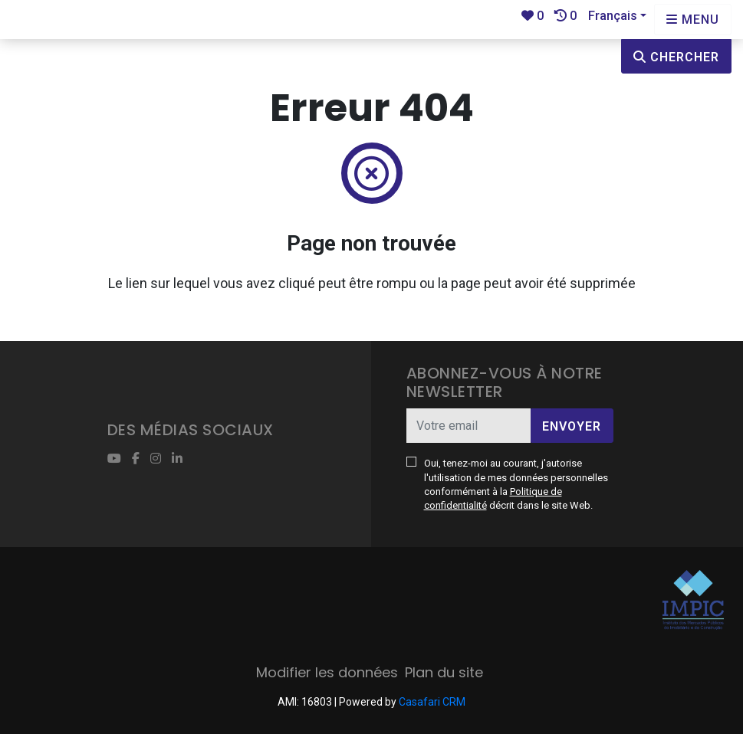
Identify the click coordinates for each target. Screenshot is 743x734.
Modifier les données (327, 672)
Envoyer (571, 426)
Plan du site (444, 672)
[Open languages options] (692, 19)
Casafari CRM (432, 702)
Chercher (676, 57)
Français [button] (612, 15)
